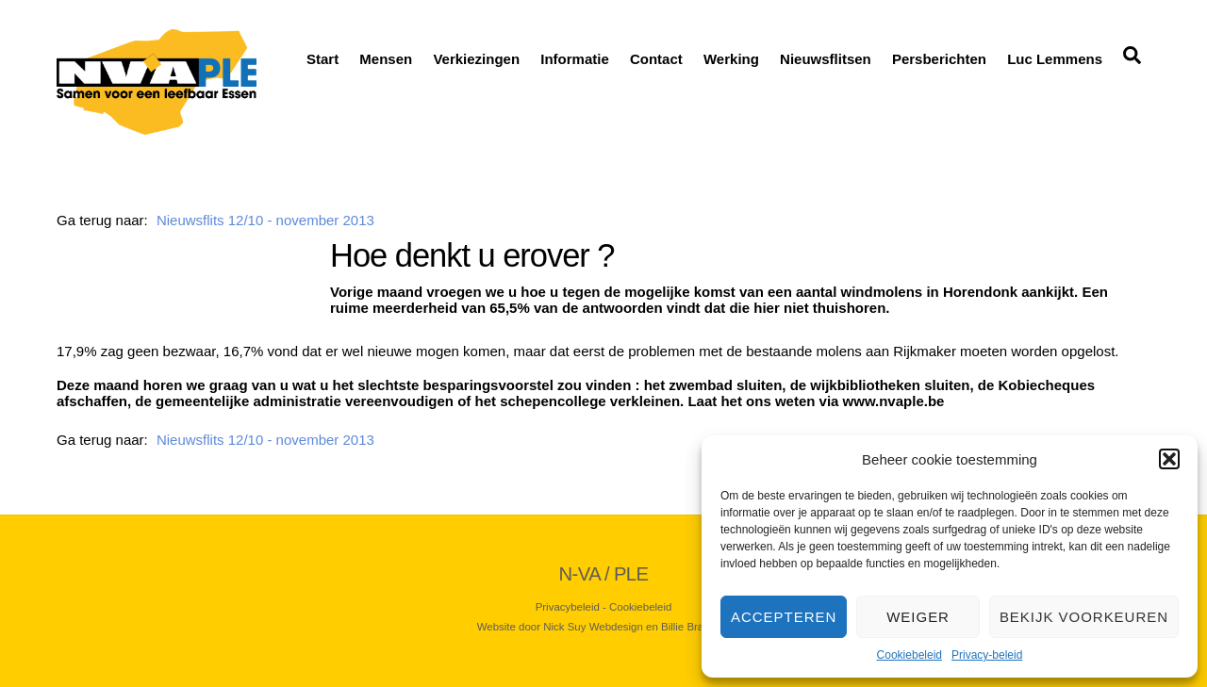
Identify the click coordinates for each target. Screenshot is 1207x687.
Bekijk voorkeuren (1084, 617)
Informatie (574, 59)
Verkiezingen (476, 59)
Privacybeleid (568, 607)
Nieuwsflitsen (825, 59)
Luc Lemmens (1054, 59)
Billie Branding (695, 626)
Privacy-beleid (986, 655)
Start (322, 59)
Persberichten (939, 59)
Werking (731, 59)
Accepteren (783, 617)
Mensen (385, 59)
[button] (1169, 459)
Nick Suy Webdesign (593, 626)
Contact (656, 59)
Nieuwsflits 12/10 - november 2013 (265, 220)
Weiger (918, 617)
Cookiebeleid (909, 655)
